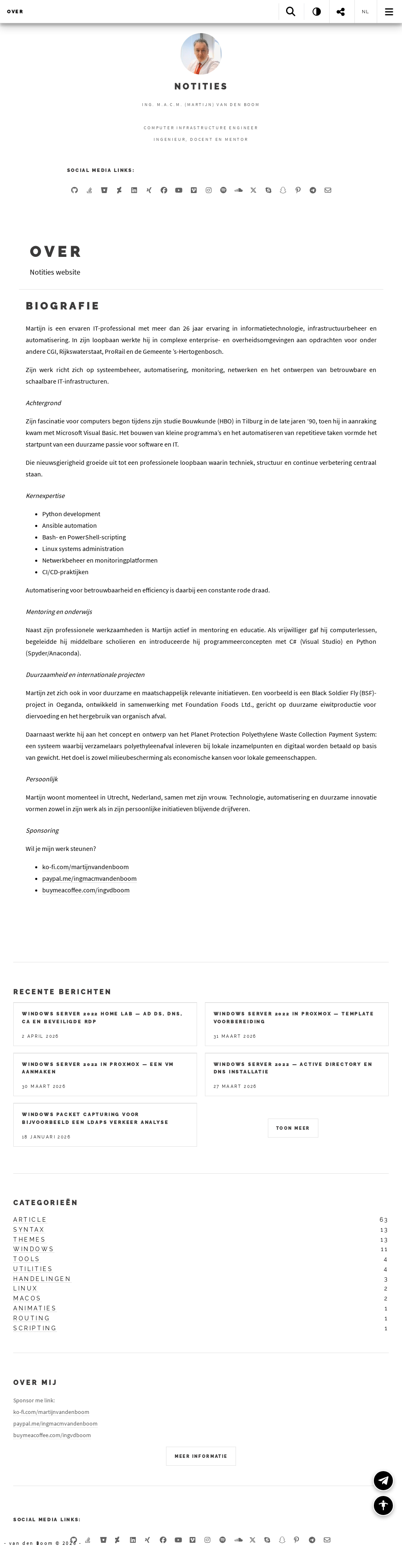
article (30, 1219)
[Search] (291, 11)
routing (31, 1318)
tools (27, 1259)
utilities (33, 1269)
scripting (35, 1328)
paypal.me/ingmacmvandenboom (89, 878)
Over (15, 11)
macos (27, 1298)
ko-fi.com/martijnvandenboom (85, 867)
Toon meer (293, 1128)
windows (33, 1249)
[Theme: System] (316, 11)
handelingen (42, 1279)
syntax (29, 1229)
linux (25, 1288)
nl (366, 11)
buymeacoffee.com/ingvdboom (86, 890)
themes (29, 1239)
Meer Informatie (201, 1456)
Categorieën (45, 1203)
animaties (35, 1308)
